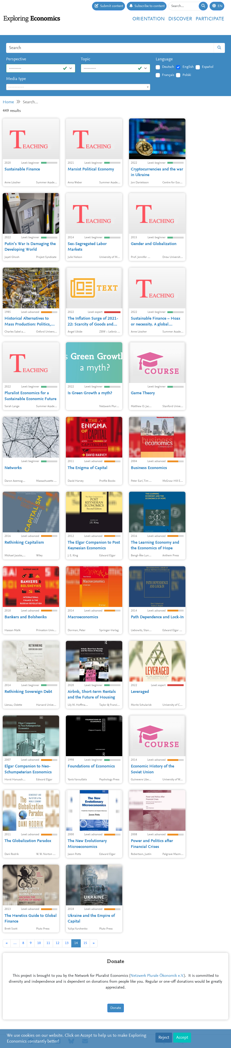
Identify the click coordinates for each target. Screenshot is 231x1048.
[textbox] (78, 87)
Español (207, 67)
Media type (16, 79)
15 (85, 943)
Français (168, 75)
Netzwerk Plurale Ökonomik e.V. (157, 976)
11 (48, 943)
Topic (85, 59)
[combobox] (78, 87)
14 (76, 943)
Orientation (148, 19)
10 (39, 943)
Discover (180, 19)
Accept (182, 1037)
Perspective (16, 59)
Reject (163, 1037)
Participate (210, 19)
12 (57, 943)
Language (164, 59)
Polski (186, 75)
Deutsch (168, 67)
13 (67, 943)
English (188, 67)
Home (8, 102)
